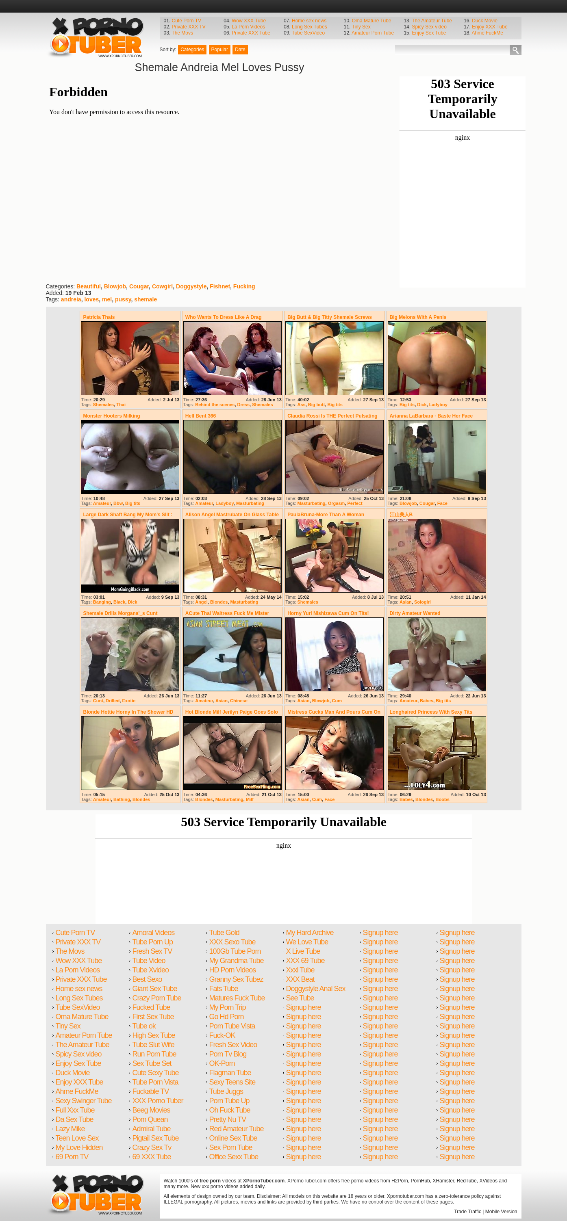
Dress (243, 404)
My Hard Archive (310, 933)
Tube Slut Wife (153, 1045)
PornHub (420, 1181)
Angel (201, 602)
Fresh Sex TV (152, 951)
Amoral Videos (154, 933)
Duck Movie (484, 21)
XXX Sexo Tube (232, 942)
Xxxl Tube (300, 970)
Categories (192, 49)
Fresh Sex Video (233, 1045)
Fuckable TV (151, 1091)
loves (91, 299)
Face (442, 503)
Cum (337, 700)
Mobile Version (501, 1212)
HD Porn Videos (232, 970)
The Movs (182, 33)
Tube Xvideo (151, 970)
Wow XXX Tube (249, 21)
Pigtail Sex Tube (156, 1138)
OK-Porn (222, 1063)
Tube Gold (224, 933)
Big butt (316, 404)
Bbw (118, 503)
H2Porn (399, 1181)
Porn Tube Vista (232, 1026)
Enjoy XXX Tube (489, 27)
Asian (406, 602)
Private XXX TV (189, 27)
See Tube (300, 998)
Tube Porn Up (153, 942)
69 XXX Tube (152, 1157)
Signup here (303, 1007)
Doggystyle (191, 286)
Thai (121, 404)
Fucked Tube (151, 1007)
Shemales (103, 404)
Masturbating (250, 503)
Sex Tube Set (152, 1063)
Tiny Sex (361, 27)
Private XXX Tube (251, 33)
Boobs (443, 799)
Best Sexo (147, 979)
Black (119, 602)
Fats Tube (223, 989)
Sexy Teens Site (232, 1082)
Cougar (139, 286)
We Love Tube (307, 942)
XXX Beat (300, 979)
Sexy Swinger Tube (84, 1101)
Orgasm (336, 503)
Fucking (244, 286)
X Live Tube (303, 951)
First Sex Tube (153, 1017)
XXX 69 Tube (305, 961)
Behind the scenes (215, 404)
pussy (123, 299)
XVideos (488, 1181)
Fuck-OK (222, 1035)
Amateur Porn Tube (373, 33)
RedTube (467, 1181)
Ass (302, 404)
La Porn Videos (248, 27)
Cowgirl (162, 286)
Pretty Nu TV (227, 1119)
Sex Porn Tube (230, 1147)
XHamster (443, 1181)
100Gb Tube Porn (235, 951)
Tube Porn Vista (155, 1082)
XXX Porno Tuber (158, 1101)
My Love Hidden (79, 1147)
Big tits (335, 404)
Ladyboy (438, 404)
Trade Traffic (467, 1212)
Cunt (98, 700)
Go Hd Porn (226, 1017)
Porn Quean (150, 1119)
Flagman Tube (230, 1073)
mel (107, 299)
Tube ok (144, 1026)
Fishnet (220, 286)
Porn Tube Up (229, 1101)
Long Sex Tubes (309, 27)
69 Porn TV (72, 1157)
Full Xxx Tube (75, 1110)
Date (240, 49)
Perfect (354, 503)
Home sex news (309, 21)
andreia (71, 299)
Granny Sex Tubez (236, 979)
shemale (145, 299)
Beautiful (88, 286)
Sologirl (422, 602)
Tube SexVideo (308, 33)
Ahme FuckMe (487, 33)
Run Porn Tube (154, 1054)
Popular (219, 49)
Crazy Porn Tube (157, 998)
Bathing (121, 799)
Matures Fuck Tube (237, 998)
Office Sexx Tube (234, 1157)
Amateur (102, 503)
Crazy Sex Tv (152, 1147)
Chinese (239, 700)
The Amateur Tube (432, 21)
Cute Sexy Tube (156, 1073)
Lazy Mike (70, 1129)
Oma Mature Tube (371, 21)
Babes (426, 700)
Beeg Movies (151, 1110)
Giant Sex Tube (155, 989)
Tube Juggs (226, 1091)
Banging (102, 602)
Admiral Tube (152, 1129)
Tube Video (149, 961)
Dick (421, 404)
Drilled (112, 700)
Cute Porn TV (186, 21)
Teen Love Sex (77, 1138)
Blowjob (115, 286)
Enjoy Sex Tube (429, 33)
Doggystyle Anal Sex (315, 989)
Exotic (128, 700)
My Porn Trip (227, 1007)
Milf (250, 799)
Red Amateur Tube (236, 1129)
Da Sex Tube (74, 1119)
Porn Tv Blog (228, 1054)
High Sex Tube (154, 1035)
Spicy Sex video (429, 27)
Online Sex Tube (233, 1138)
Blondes (219, 602)
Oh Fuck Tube (229, 1110)
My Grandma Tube (236, 961)
